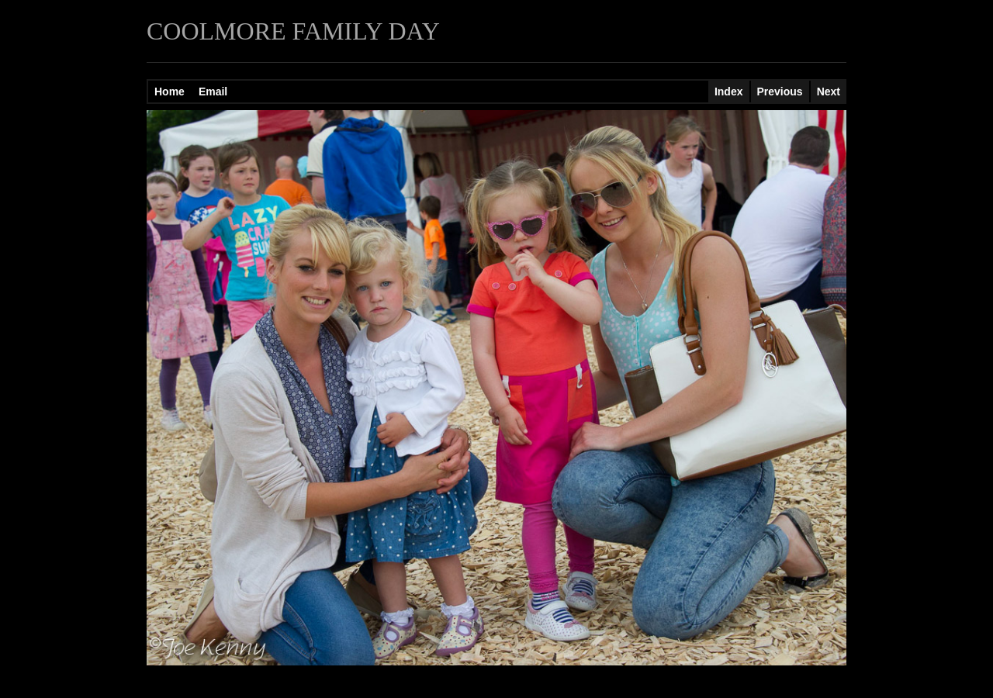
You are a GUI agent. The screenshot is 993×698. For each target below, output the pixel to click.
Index (728, 91)
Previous (780, 91)
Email (213, 91)
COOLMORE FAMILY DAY (293, 31)
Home (169, 91)
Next (828, 91)
